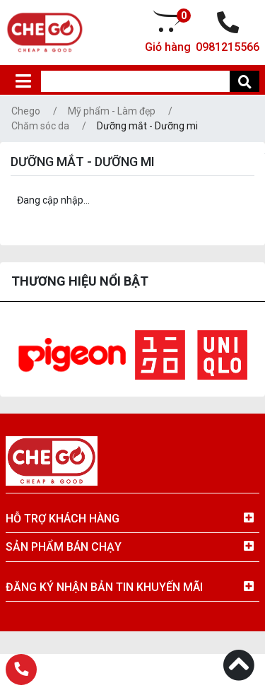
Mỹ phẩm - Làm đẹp (111, 111)
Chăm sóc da (40, 125)
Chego (25, 111)
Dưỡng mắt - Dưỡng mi (147, 125)
